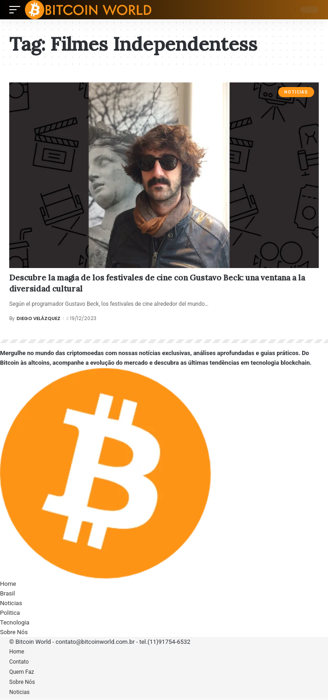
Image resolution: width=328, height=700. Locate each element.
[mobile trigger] (17, 9)
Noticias (296, 92)
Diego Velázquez (38, 318)
